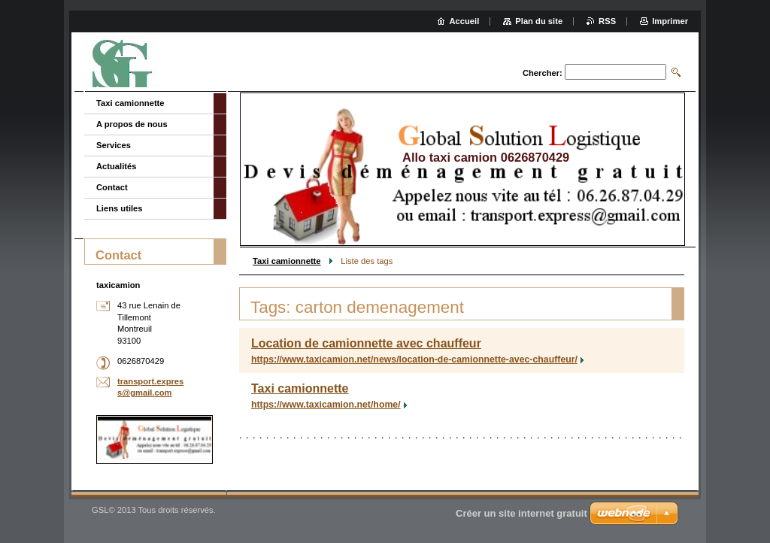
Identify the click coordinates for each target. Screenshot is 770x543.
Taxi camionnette (287, 260)
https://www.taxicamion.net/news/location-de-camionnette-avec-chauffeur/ (414, 359)
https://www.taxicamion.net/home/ (326, 404)
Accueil (465, 21)
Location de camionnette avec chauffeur (366, 343)
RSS (607, 21)
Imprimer (670, 21)
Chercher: (542, 72)
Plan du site (538, 21)
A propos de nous (132, 124)
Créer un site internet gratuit (521, 513)
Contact (112, 187)
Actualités (116, 166)
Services (113, 145)
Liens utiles (119, 208)
